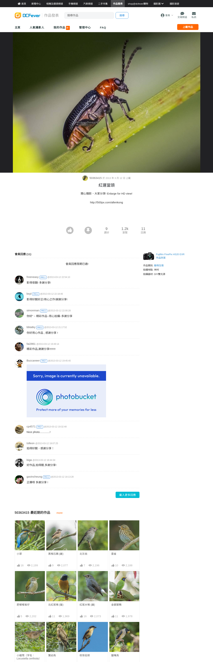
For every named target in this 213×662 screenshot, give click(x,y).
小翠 (19, 553)
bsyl (29, 293)
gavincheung (34, 476)
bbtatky (31, 327)
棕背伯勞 (85, 628)
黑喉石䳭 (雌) (55, 553)
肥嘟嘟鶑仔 (23, 604)
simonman (33, 310)
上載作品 (188, 27)
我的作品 (61, 28)
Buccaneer (33, 360)
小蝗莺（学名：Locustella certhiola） (29, 657)
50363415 (92, 177)
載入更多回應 (127, 495)
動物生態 (159, 265)
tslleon (31, 443)
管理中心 (85, 27)
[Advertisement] (106, 216)
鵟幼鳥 (52, 655)
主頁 (18, 27)
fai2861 (31, 343)
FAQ (103, 27)
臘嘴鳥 (115, 628)
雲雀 (113, 553)
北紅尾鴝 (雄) (55, 604)
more (60, 512)
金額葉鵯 (116, 604)
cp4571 (31, 426)
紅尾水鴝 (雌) (87, 604)
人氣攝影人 (37, 27)
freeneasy (33, 276)
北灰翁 (83, 553)
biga (29, 459)
